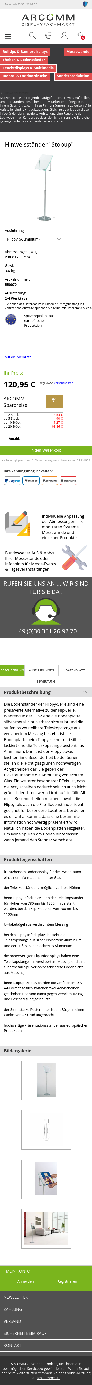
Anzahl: (14, 438)
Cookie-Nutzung (77, 1373)
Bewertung (46, 681)
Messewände (77, 52)
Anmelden (25, 1281)
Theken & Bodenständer (24, 60)
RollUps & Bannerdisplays (25, 52)
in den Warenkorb (46, 450)
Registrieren (67, 1281)
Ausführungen (41, 670)
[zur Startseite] (48, 24)
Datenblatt (75, 670)
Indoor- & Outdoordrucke (25, 76)
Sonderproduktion (73, 76)
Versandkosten (63, 383)
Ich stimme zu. (48, 1377)
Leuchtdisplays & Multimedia (28, 68)
